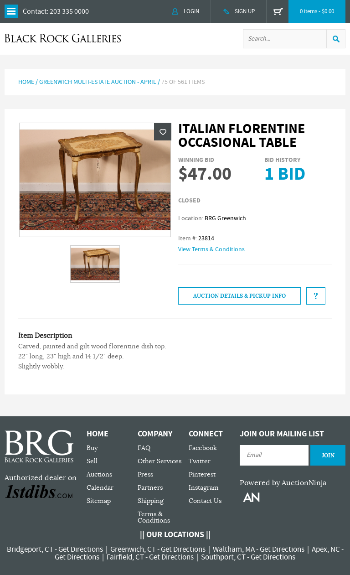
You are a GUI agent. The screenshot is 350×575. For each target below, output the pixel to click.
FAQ (144, 448)
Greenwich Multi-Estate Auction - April (97, 82)
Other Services (159, 461)
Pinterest (202, 474)
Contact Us (205, 501)
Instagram (204, 488)
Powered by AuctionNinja (283, 482)
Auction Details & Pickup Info (239, 296)
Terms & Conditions (154, 517)
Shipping (151, 501)
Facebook (203, 448)
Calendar (100, 488)
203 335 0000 (69, 11)
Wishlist (162, 131)
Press (145, 474)
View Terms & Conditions (211, 249)
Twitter (200, 461)
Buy (92, 448)
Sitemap (99, 501)
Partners (150, 488)
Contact (34, 11)
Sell (92, 461)
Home (26, 82)
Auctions (99, 474)
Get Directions (80, 549)
